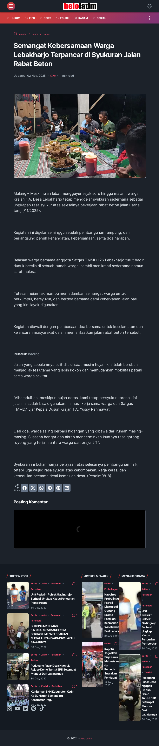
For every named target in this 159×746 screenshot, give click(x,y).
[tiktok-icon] (41, 713)
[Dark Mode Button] (149, 6)
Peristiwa (40, 589)
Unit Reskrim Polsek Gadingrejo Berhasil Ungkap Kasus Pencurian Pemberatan (54, 598)
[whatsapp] (41, 488)
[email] (67, 488)
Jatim (47, 583)
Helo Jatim (86, 733)
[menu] (11, 6)
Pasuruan (61, 583)
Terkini (38, 660)
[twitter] (33, 488)
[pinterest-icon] (33, 713)
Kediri (47, 690)
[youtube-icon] (17, 713)
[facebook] (24, 488)
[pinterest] (58, 488)
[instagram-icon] (9, 713)
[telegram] (50, 488)
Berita (35, 583)
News (108, 583)
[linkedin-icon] (25, 713)
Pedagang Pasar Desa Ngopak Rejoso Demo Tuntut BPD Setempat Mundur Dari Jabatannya (52, 672)
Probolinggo (113, 589)
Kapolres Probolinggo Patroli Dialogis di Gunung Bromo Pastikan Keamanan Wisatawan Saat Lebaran (115, 608)
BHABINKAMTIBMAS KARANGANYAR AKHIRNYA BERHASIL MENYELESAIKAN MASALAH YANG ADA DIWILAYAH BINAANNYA (51, 634)
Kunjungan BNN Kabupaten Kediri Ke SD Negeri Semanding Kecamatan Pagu (54, 700)
